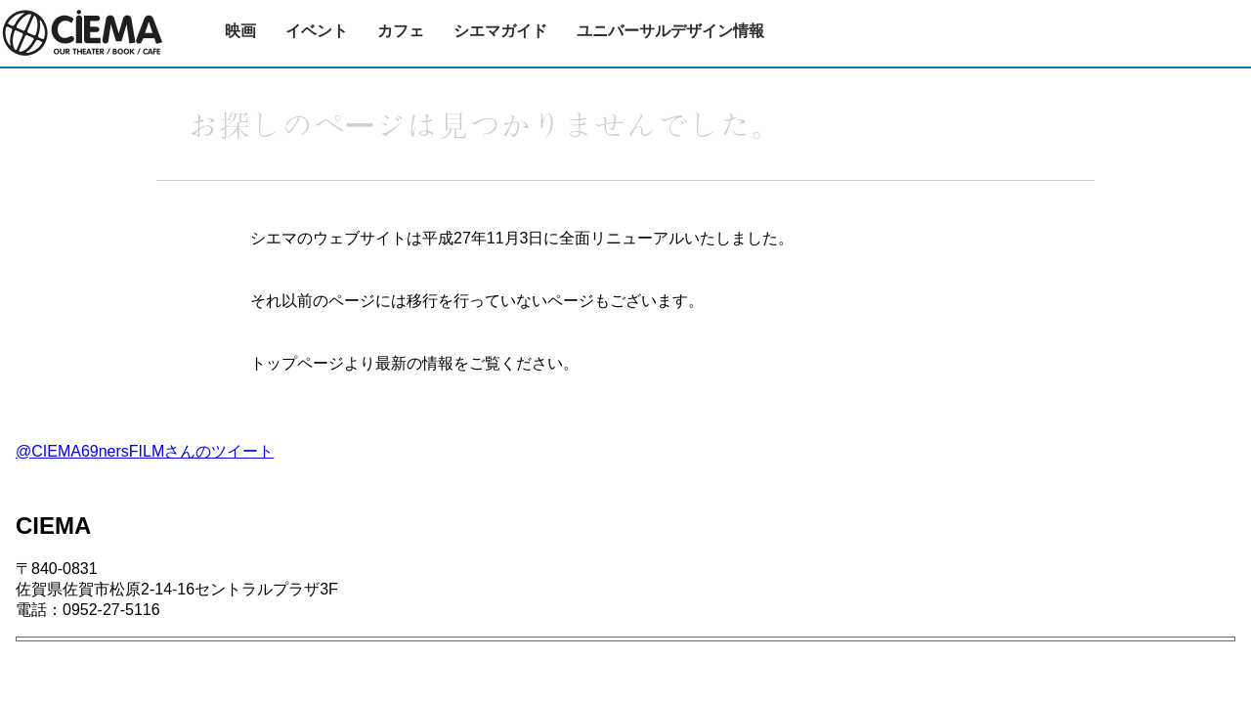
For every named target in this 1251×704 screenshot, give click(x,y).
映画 (240, 30)
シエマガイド (500, 30)
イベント (316, 30)
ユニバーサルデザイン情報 (670, 30)
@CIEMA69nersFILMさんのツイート (145, 451)
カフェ (400, 30)
